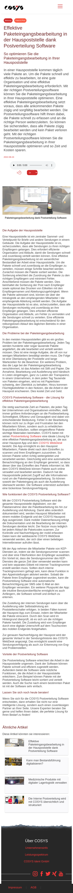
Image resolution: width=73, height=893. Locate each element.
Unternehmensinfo (36, 847)
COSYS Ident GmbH (36, 861)
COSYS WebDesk (50, 442)
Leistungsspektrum (36, 854)
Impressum (15, 887)
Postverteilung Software (26, 436)
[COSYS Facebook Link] (41, 875)
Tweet (36, 178)
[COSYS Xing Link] (54, 875)
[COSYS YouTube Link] (60, 875)
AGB (33, 887)
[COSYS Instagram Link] (35, 875)
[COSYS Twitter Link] (48, 875)
